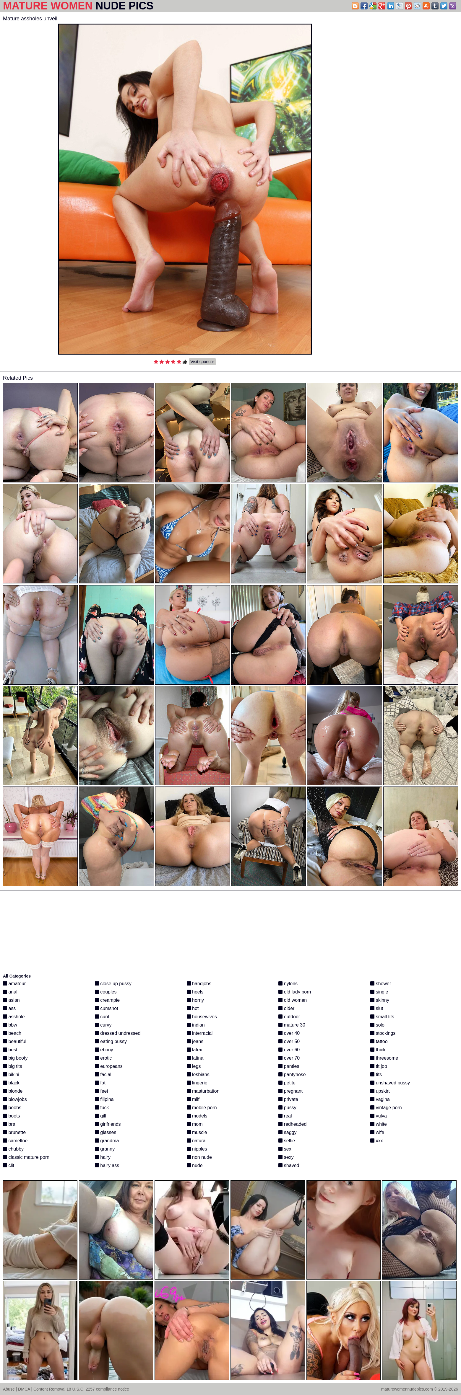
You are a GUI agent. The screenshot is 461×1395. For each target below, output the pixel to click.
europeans (109, 1066)
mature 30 (291, 1024)
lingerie (197, 1082)
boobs (12, 1107)
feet (101, 1091)
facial (103, 1074)
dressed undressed (118, 1033)
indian (196, 1024)
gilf (100, 1115)
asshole (14, 1016)
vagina (380, 1099)
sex (284, 1148)
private (288, 1099)
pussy (287, 1107)
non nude (199, 1157)
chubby (13, 1148)
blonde (13, 1091)
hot (193, 1008)
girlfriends (108, 1124)
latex (194, 1049)
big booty (15, 1057)
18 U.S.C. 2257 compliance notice (97, 1389)
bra (9, 1124)
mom (195, 1124)
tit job (378, 1066)
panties (288, 1066)
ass (9, 1008)
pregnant (290, 1091)
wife (377, 1132)
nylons (288, 983)
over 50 (289, 1041)
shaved (288, 1165)
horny (195, 1000)
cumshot (106, 1008)
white (378, 1124)
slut (376, 1008)
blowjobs (15, 1099)
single (379, 991)
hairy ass (107, 1165)
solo (377, 1024)
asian (11, 1000)
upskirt (380, 1091)
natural (197, 1140)
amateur (14, 983)
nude (195, 1165)
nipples (197, 1148)
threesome (384, 1057)
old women (292, 1000)
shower (380, 983)
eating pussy (111, 1041)
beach (12, 1033)
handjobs (199, 983)
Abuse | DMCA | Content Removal (34, 1389)
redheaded (292, 1124)
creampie (107, 1000)
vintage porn (386, 1107)
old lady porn (294, 991)
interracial (200, 1033)
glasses (105, 1132)
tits (376, 1074)
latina (195, 1057)
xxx (376, 1140)
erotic (103, 1057)
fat (100, 1082)
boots (11, 1115)
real (285, 1115)
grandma (107, 1140)
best (10, 1049)
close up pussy (113, 983)
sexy (285, 1157)
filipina (104, 1099)
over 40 (289, 1033)
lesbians (198, 1074)
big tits (12, 1066)
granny (105, 1148)
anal (10, 991)
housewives (202, 1016)
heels (195, 991)
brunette (14, 1132)
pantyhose (292, 1074)
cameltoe (15, 1140)
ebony (104, 1049)
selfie (286, 1140)
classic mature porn (26, 1157)
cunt (102, 1016)
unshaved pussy (390, 1082)
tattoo (378, 1041)
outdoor (289, 1016)
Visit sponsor (202, 361)
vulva (378, 1115)
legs (194, 1066)
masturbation (203, 1091)
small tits (382, 1016)
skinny (379, 1000)
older (286, 1008)
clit (8, 1165)
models (197, 1115)
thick (377, 1049)
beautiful (14, 1041)
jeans (195, 1041)
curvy (103, 1024)
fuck (102, 1107)
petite (287, 1082)
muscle (197, 1132)
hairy (103, 1157)
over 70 (289, 1057)
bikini (11, 1074)
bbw (10, 1024)
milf (193, 1099)
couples (106, 991)
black (11, 1082)
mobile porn (202, 1107)
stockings (382, 1033)
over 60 (289, 1049)
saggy (287, 1132)
